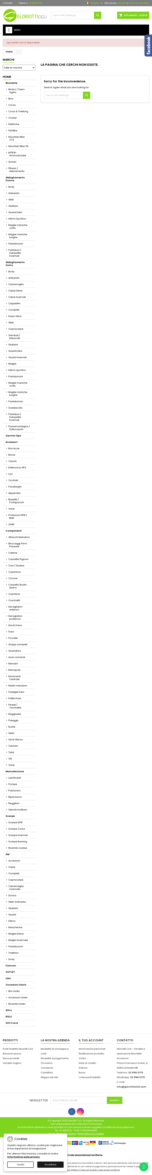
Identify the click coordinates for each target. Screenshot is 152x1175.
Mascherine (15, 927)
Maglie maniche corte (17, 226)
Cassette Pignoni (18, 559)
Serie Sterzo (15, 739)
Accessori (12, 442)
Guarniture (14, 651)
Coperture (14, 572)
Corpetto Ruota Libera (17, 586)
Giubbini (13, 206)
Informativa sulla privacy (23, 1157)
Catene (12, 553)
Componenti (14, 530)
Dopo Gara (14, 316)
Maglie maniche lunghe (17, 236)
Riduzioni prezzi (12, 1053)
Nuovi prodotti (11, 1058)
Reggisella (14, 714)
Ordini (82, 1058)
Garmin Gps (13, 435)
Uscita (20, 1164)
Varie (11, 508)
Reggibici (13, 803)
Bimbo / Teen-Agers (16, 91)
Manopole (14, 670)
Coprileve (14, 594)
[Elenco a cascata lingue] (94, 3)
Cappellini (14, 303)
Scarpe (10, 816)
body (11, 959)
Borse (11, 455)
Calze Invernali (17, 297)
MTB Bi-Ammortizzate (17, 154)
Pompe (12, 784)
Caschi (12, 461)
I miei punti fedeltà (89, 1077)
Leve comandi (16, 657)
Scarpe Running (17, 841)
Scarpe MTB (15, 822)
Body (11, 187)
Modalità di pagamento (55, 1058)
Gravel (12, 162)
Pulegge (13, 720)
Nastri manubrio (17, 685)
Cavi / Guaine (16, 565)
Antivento (13, 193)
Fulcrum (11, 965)
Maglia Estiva (16, 933)
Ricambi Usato (16, 1004)
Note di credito (87, 1063)
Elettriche (13, 124)
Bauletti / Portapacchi (16, 501)
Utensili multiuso (17, 809)
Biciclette (11, 83)
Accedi (122, 3)
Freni (11, 631)
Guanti (12, 914)
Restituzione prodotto (91, 1053)
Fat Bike (12, 130)
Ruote (11, 726)
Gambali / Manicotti (14, 337)
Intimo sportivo (17, 370)
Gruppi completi (17, 644)
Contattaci (47, 1072)
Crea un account (139, 3)
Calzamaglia (16, 284)
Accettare (50, 1164)
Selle (11, 733)
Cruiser (12, 118)
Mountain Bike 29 (18, 146)
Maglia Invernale (18, 940)
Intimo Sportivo (17, 218)
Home (7, 77)
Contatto (8, 3)
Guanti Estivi (15, 212)
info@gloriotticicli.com (131, 1086)
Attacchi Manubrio (19, 537)
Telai (11, 752)
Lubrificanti (14, 778)
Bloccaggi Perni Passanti (17, 545)
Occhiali (13, 480)
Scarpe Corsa (16, 829)
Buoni (82, 1072)
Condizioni (47, 1068)
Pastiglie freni (16, 692)
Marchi (8, 60)
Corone (12, 578)
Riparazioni (15, 797)
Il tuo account (91, 1040)
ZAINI (11, 524)
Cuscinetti (14, 600)
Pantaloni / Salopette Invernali (14, 253)
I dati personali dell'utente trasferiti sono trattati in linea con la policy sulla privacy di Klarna (76, 1170)
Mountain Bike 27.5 (16, 138)
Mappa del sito (49, 1077)
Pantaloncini (15, 243)
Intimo (12, 921)
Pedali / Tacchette (14, 706)
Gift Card (12, 1023)
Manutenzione (15, 771)
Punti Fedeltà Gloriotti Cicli (18, 1049)
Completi (13, 310)
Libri (8, 978)
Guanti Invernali (17, 357)
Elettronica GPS (17, 467)
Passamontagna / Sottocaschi (19, 428)
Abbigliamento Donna (15, 179)
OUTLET (10, 972)
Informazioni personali (92, 1049)
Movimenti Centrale (14, 678)
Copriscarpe (15, 329)
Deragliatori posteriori (15, 617)
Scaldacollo (15, 408)
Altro (9, 1010)
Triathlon (13, 953)
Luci (10, 474)
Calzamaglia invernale (16, 887)
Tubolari (13, 746)
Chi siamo (47, 1063)
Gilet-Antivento (17, 902)
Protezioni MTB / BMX (17, 516)
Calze (11, 867)
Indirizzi (83, 1068)
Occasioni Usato (16, 984)
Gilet (11, 199)
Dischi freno (15, 625)
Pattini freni (14, 698)
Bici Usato (14, 991)
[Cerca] (76, 15)
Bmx (10, 98)
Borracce (13, 448)
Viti (10, 758)
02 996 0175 (35, 3)
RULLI (9, 1016)
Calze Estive (15, 290)
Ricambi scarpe (17, 848)
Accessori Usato (18, 997)
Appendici (14, 493)
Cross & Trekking (18, 111)
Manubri (13, 663)
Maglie (12, 363)
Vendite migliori (12, 1063)
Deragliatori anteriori (15, 608)
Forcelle (13, 638)
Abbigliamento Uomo (15, 264)
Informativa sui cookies (91, 1133)
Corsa (12, 105)
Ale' (8, 854)
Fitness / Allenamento (16, 170)
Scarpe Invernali (18, 835)
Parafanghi (14, 486)
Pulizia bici (14, 790)
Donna (12, 895)
